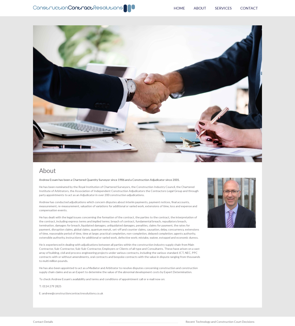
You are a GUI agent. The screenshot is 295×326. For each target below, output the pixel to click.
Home (179, 8)
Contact (249, 8)
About (200, 8)
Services (223, 8)
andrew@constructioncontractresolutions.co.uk (72, 293)
